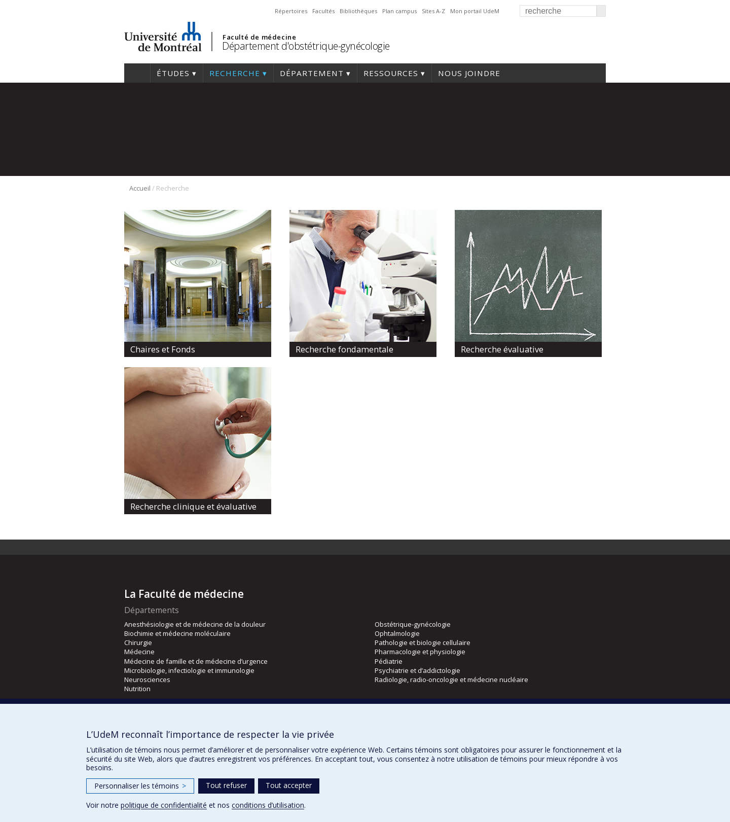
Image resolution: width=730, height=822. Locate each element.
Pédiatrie (389, 661)
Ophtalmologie (397, 633)
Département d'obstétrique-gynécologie (306, 46)
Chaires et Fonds (162, 349)
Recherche (234, 73)
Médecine (139, 651)
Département (312, 73)
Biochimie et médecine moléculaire (177, 633)
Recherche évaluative (502, 349)
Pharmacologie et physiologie (420, 651)
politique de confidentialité (164, 805)
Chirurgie (138, 642)
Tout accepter (289, 785)
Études (173, 73)
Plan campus (399, 11)
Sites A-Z (433, 11)
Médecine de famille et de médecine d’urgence (196, 661)
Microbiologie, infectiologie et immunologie (189, 670)
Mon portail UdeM (474, 11)
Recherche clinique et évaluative (193, 506)
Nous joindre (469, 73)
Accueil (137, 73)
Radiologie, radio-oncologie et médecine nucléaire (451, 679)
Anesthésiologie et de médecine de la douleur (195, 624)
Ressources (390, 73)
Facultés (323, 11)
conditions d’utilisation (268, 805)
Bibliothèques (358, 11)
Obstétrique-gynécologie (413, 624)
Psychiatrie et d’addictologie (417, 670)
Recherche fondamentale (344, 349)
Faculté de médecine (259, 37)
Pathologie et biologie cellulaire (422, 642)
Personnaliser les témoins (140, 786)
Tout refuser (226, 785)
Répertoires (291, 11)
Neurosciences (147, 679)
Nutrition (137, 688)
